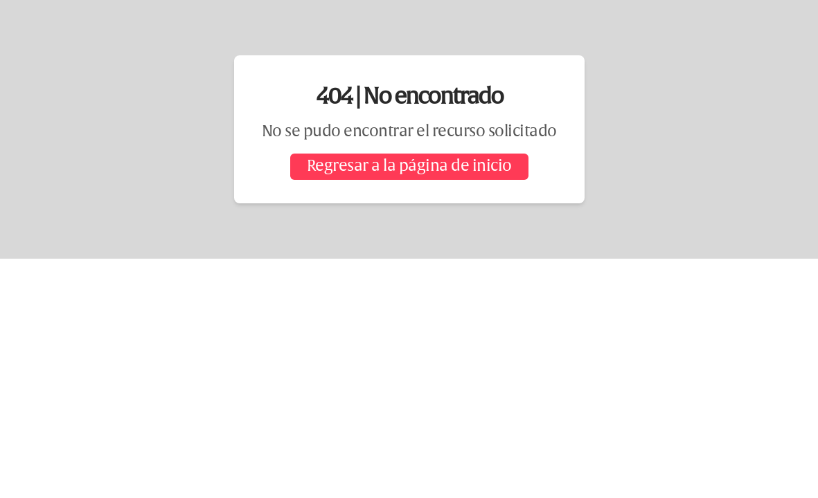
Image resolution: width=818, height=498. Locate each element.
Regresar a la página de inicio (409, 166)
